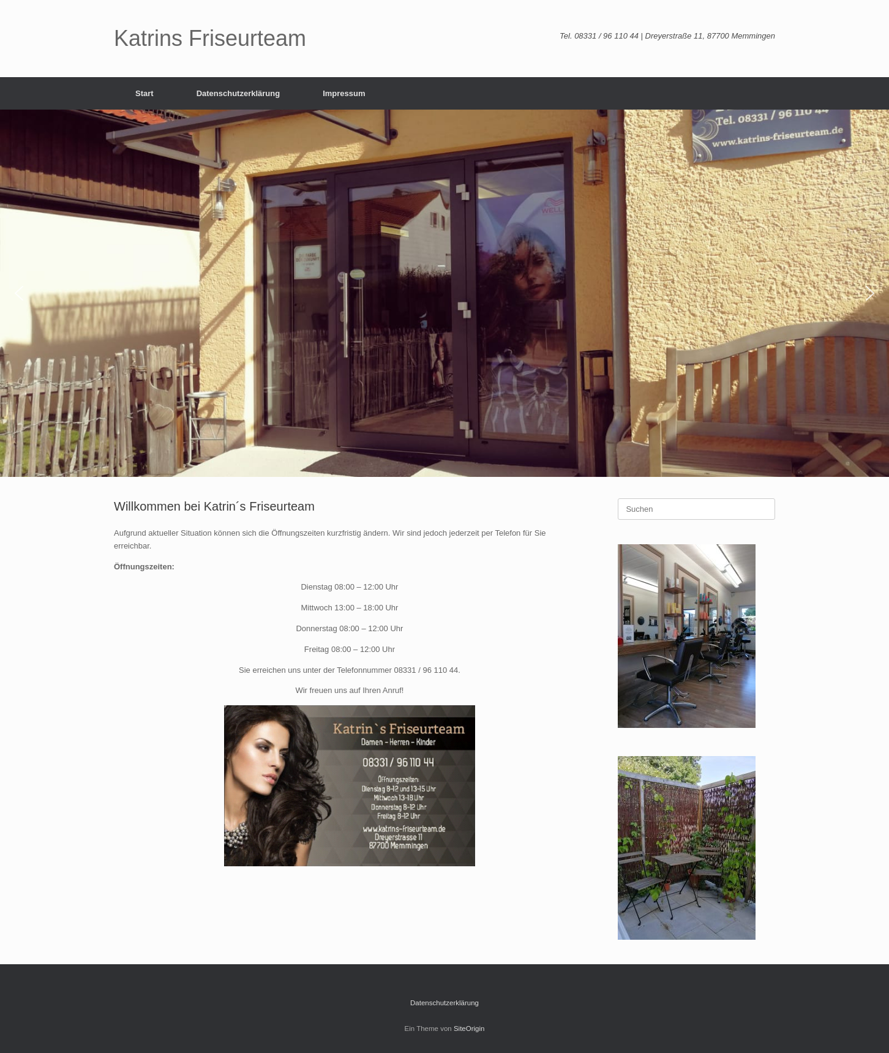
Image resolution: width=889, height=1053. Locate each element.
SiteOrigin (469, 1028)
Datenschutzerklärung (238, 93)
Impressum (344, 93)
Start (144, 93)
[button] (19, 293)
